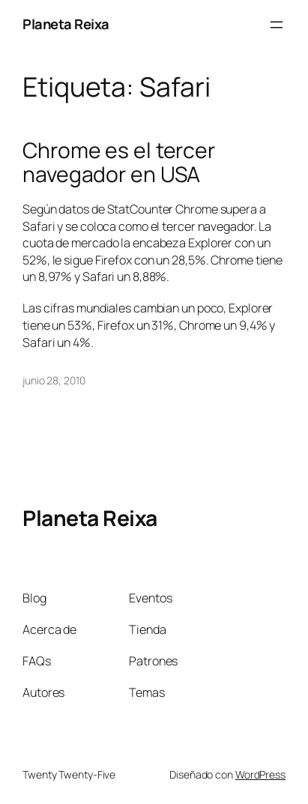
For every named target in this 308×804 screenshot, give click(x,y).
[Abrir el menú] (277, 25)
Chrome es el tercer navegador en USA (118, 163)
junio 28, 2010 (53, 380)
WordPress (260, 774)
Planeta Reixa (65, 24)
